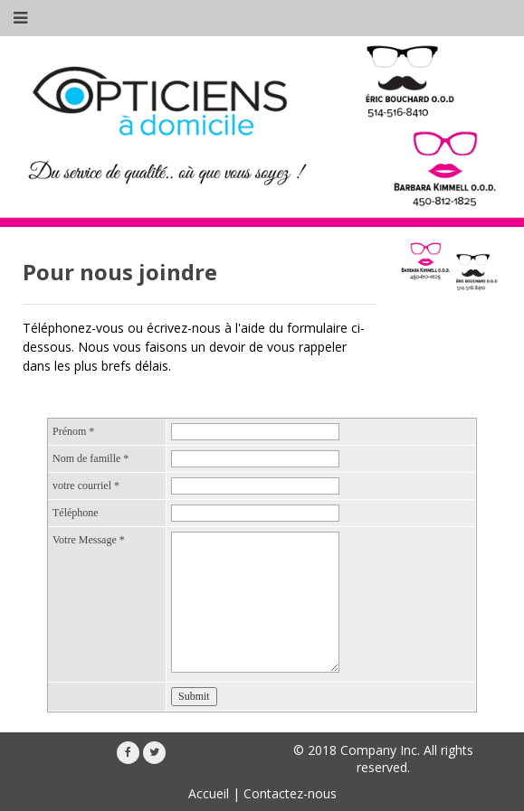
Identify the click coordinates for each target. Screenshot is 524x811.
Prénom (73, 431)
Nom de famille (90, 458)
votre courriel (85, 485)
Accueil (208, 793)
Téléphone (75, 512)
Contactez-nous (290, 793)
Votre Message (88, 539)
